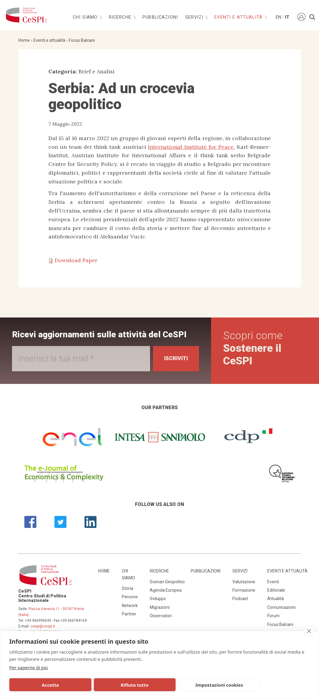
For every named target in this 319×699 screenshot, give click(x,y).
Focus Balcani (82, 40)
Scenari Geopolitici (167, 581)
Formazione (243, 590)
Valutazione (243, 581)
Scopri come (253, 348)
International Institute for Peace (191, 146)
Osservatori (161, 615)
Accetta (38, 685)
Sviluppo (158, 598)
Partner (129, 614)
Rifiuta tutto (100, 685)
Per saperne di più (28, 667)
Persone (130, 596)
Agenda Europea (166, 590)
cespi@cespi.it (42, 626)
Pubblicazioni (160, 17)
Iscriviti (175, 358)
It (287, 17)
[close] (309, 631)
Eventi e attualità (239, 17)
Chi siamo (86, 17)
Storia (127, 588)
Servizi (195, 17)
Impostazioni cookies (162, 685)
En (278, 17)
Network (130, 605)
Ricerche (121, 17)
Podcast (240, 598)
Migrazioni (160, 607)
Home (24, 40)
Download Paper (76, 260)
